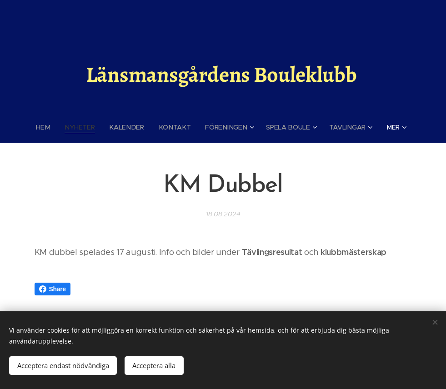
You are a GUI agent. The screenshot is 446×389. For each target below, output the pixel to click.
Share (52, 289)
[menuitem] (49, 127)
